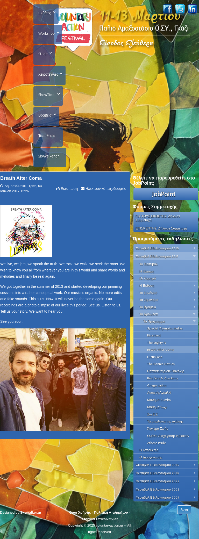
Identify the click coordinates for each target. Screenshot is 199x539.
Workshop (46, 33)
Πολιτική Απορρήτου (111, 512)
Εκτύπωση (69, 188)
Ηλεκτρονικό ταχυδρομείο (105, 188)
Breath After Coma (21, 178)
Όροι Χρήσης (80, 512)
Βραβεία (45, 115)
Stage (43, 54)
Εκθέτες (44, 13)
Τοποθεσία (46, 136)
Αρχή (184, 509)
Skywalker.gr (48, 156)
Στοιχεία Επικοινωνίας (100, 519)
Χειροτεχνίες (48, 74)
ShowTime (46, 95)
